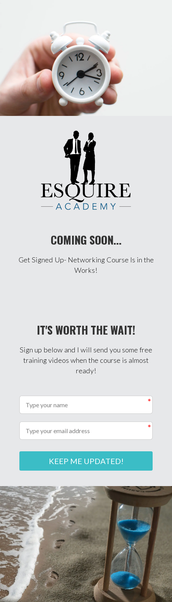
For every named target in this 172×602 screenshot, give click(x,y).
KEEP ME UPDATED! (86, 461)
